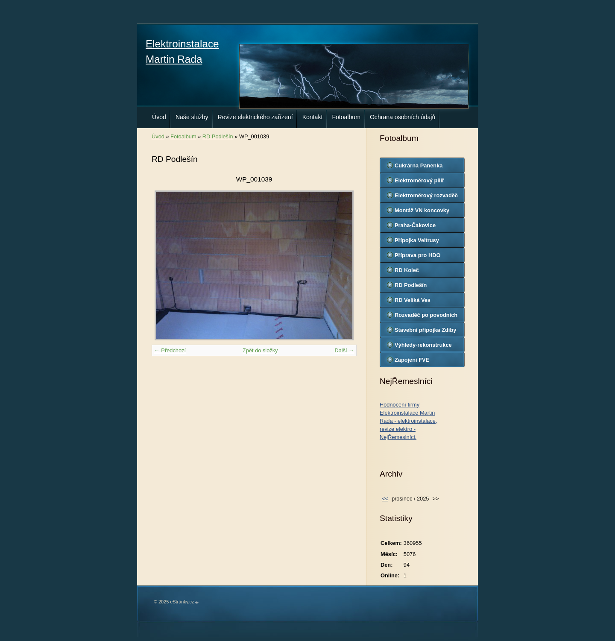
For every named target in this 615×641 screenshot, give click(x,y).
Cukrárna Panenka (418, 165)
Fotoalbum (346, 117)
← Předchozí (170, 350)
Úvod (159, 117)
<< (385, 498)
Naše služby (192, 117)
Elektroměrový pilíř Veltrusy (419, 182)
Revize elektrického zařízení (255, 117)
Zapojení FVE (412, 360)
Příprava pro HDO (417, 255)
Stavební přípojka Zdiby (425, 330)
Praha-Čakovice (415, 225)
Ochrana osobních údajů (402, 117)
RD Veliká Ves (412, 300)
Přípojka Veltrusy (417, 240)
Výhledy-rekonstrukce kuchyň (423, 347)
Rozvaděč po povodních (426, 315)
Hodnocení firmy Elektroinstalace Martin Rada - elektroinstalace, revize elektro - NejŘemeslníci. (408, 421)
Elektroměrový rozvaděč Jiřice (426, 197)
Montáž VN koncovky (422, 210)
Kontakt (312, 117)
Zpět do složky (260, 350)
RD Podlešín (217, 136)
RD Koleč (407, 270)
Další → (344, 350)
